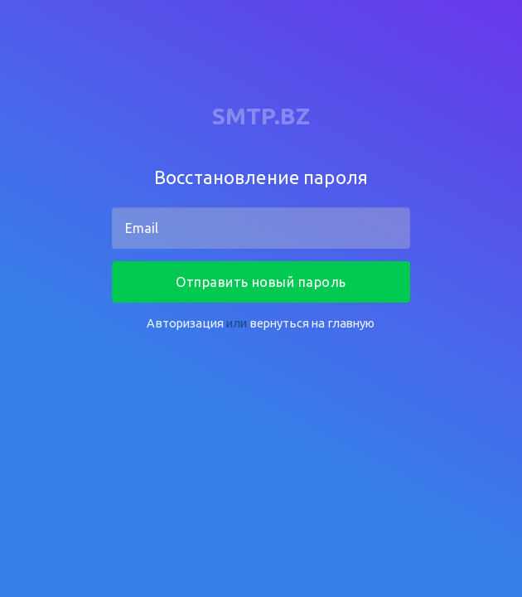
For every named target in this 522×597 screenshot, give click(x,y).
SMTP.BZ (261, 116)
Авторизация (185, 323)
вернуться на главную (312, 323)
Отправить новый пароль (261, 281)
